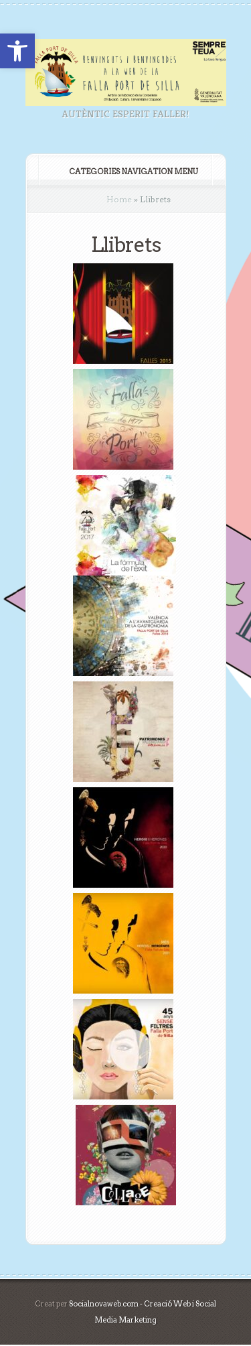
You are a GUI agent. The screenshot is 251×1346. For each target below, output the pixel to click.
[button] (17, 50)
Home (119, 199)
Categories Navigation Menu (124, 171)
